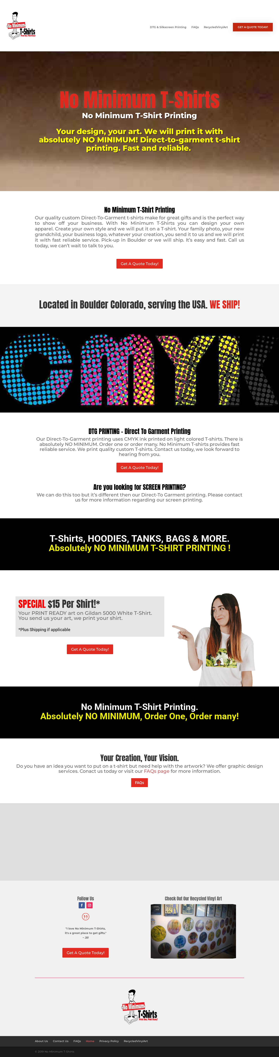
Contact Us (60, 1041)
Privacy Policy (109, 1041)
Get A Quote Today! (139, 263)
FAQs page (157, 771)
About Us (41, 1041)
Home (90, 1041)
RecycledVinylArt (216, 27)
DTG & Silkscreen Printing (168, 27)
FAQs (195, 27)
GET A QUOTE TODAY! (253, 27)
